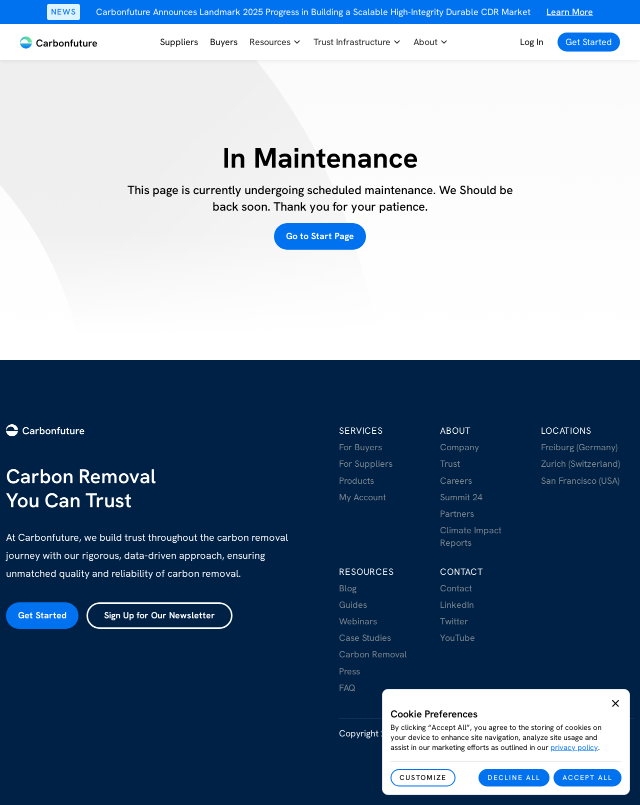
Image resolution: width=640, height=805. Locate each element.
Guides (353, 604)
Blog (347, 588)
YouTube (457, 637)
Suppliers (179, 42)
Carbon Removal (373, 654)
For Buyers (360, 447)
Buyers (224, 42)
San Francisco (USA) (580, 480)
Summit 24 (461, 497)
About (455, 430)
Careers (456, 480)
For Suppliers (365, 463)
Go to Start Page (320, 236)
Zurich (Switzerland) (580, 463)
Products (356, 480)
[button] (276, 42)
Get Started (42, 615)
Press (349, 671)
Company (459, 447)
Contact (462, 571)
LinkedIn (457, 604)
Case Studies (365, 637)
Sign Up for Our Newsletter (159, 615)
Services (360, 430)
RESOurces (366, 571)
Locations (566, 430)
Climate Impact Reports (471, 536)
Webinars (358, 621)
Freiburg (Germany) (579, 447)
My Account (362, 497)
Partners (457, 513)
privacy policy (574, 747)
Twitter (454, 621)
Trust (450, 463)
